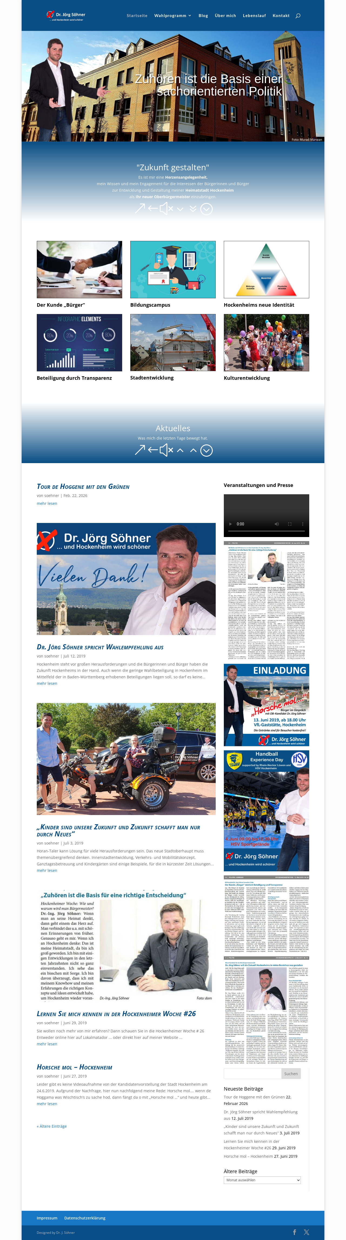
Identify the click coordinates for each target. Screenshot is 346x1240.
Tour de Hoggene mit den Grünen (83, 486)
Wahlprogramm (170, 16)
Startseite (137, 16)
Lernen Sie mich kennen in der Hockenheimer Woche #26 (116, 1013)
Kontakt (281, 16)
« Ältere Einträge (52, 1126)
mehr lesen (47, 503)
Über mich (225, 16)
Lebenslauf (254, 16)
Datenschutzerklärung (84, 1218)
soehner (51, 495)
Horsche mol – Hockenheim (74, 1067)
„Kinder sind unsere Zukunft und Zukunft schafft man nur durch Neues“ (118, 830)
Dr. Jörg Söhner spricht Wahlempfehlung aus (100, 647)
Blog (203, 16)
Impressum (47, 1218)
